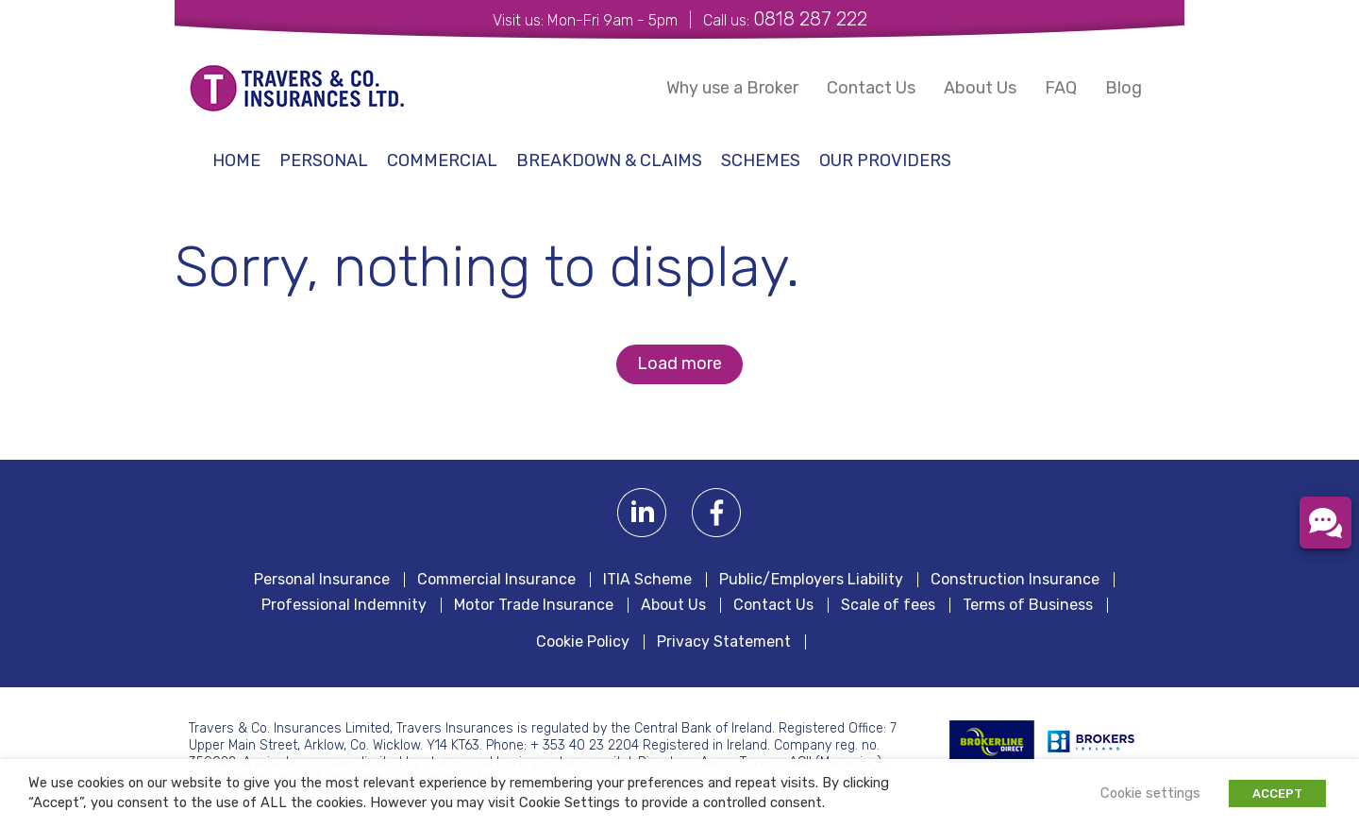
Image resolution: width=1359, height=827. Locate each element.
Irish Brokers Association (1101, 741)
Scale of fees (888, 605)
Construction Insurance (1015, 579)
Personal (323, 160)
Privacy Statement (724, 642)
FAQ (1061, 87)
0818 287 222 (810, 19)
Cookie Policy (582, 642)
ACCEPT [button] (1277, 793)
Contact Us (871, 87)
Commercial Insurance (496, 579)
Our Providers (885, 160)
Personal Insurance (322, 579)
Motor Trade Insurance (533, 605)
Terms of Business (1028, 605)
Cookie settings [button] (1150, 793)
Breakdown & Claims (609, 160)
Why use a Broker (732, 87)
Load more (679, 363)
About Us (980, 87)
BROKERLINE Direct (991, 741)
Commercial (442, 160)
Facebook (717, 513)
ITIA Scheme (647, 579)
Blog (1123, 87)
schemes (760, 160)
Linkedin (642, 513)
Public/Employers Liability (811, 579)
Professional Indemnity (344, 605)
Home (236, 160)
